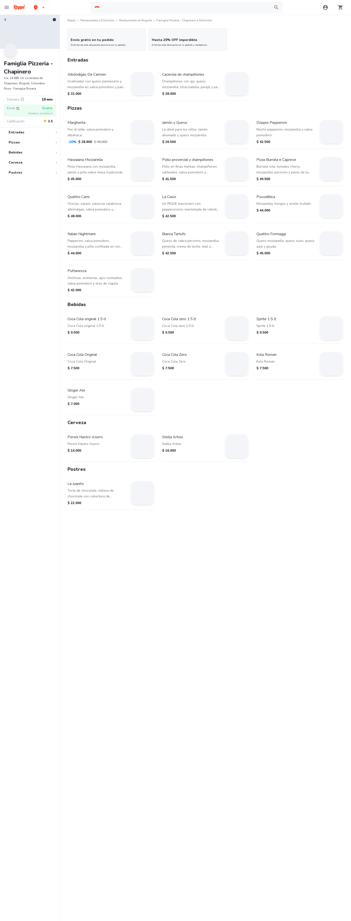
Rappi (72, 20)
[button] (39, 7)
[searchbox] (185, 7)
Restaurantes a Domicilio (97, 20)
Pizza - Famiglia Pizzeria (20, 89)
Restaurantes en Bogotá (135, 20)
